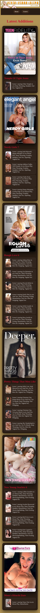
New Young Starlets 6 (15, 487)
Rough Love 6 (11, 255)
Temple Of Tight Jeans (16, 78)
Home (17, 11)
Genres (25, 11)
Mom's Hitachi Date (15, 595)
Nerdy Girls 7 (11, 147)
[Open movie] (20, 51)
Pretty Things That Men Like (20, 381)
